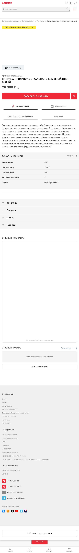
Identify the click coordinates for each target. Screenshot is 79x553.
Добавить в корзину (36, 96)
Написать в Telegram (16, 498)
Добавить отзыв (39, 367)
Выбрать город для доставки (39, 533)
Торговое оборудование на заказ (15, 413)
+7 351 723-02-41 (14, 481)
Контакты (6, 420)
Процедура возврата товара (14, 456)
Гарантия (10, 225)
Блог (4, 442)
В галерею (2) (13, 67)
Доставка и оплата (10, 452)
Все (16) (72, 156)
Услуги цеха (7, 406)
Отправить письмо (15, 492)
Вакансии (6, 474)
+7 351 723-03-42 (75, 2)
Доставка (11, 210)
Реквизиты (6, 424)
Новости (5, 445)
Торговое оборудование (10, 21)
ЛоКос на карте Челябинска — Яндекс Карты (39, 340)
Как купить (11, 203)
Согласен (39, 542)
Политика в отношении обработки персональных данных (26, 459)
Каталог (5, 402)
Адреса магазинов (9, 435)
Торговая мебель (28, 21)
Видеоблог (6, 449)
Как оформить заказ (10, 438)
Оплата (10, 217)
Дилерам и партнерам (11, 470)
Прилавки (40, 21)
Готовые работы (9, 417)
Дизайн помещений (10, 410)
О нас (4, 399)
